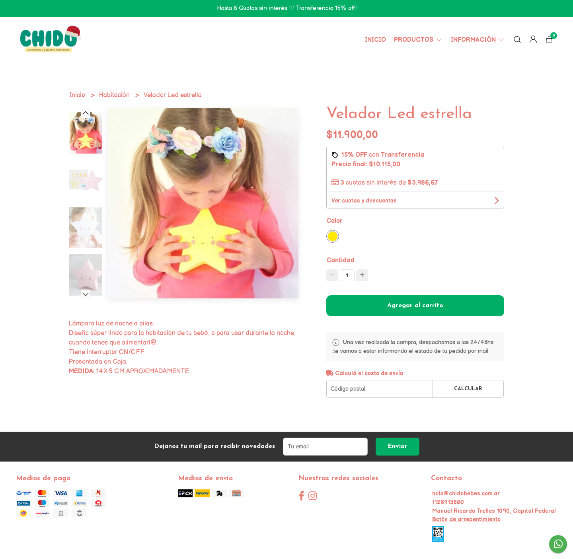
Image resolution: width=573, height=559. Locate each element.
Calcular (468, 388)
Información (478, 40)
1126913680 (448, 502)
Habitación (115, 95)
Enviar (397, 446)
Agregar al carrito (415, 305)
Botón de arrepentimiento (466, 519)
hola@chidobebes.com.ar (466, 493)
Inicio (375, 40)
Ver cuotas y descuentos (364, 200)
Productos (418, 40)
